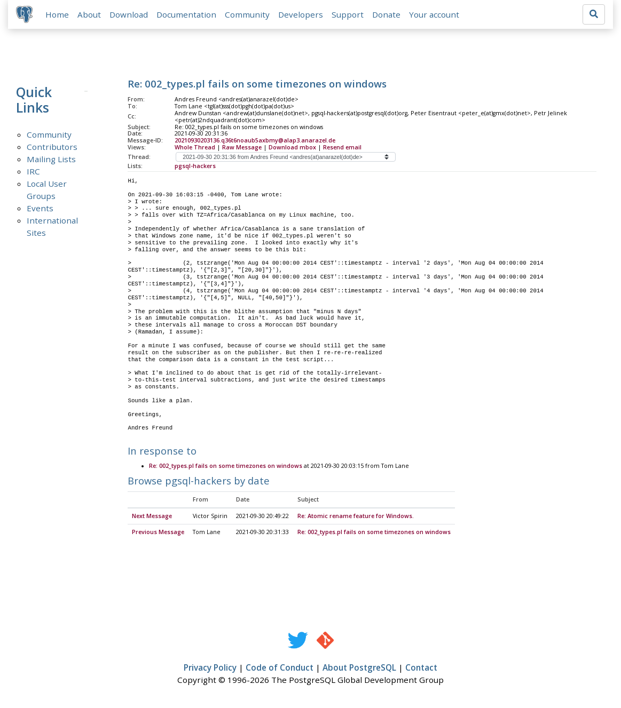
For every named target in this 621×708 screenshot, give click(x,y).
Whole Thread (195, 148)
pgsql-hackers (195, 166)
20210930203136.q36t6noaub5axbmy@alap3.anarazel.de (255, 141)
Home (57, 14)
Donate (387, 14)
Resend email (342, 148)
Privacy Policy (210, 668)
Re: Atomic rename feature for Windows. (355, 517)
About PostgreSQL (359, 668)
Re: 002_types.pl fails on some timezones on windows (225, 467)
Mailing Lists (51, 159)
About (89, 14)
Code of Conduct (279, 668)
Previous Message (158, 533)
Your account (435, 14)
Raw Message (242, 148)
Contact (421, 668)
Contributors (52, 147)
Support (348, 14)
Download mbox (292, 148)
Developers (301, 14)
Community (247, 14)
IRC (33, 171)
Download (129, 14)
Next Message (152, 517)
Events (40, 208)
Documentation (187, 14)
